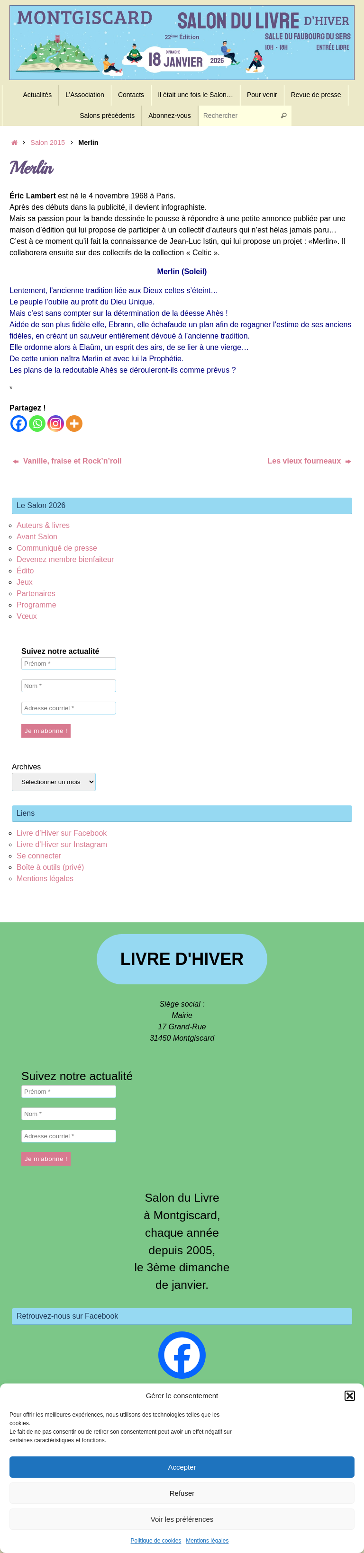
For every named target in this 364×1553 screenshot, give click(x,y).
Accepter (182, 1467)
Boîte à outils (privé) (50, 867)
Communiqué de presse (57, 548)
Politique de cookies (156, 1540)
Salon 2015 (47, 142)
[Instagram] (55, 423)
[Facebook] (18, 423)
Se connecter (39, 856)
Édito (25, 571)
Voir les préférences (182, 1519)
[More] (74, 423)
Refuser (182, 1493)
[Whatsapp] (37, 423)
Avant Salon (37, 537)
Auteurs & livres (43, 525)
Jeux (25, 582)
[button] (350, 1396)
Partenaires (36, 593)
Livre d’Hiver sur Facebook (62, 833)
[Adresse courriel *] (68, 708)
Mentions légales (207, 1540)
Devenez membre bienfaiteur (65, 559)
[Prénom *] (68, 663)
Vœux (27, 616)
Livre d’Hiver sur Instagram (62, 844)
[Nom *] (68, 685)
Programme (36, 605)
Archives (26, 767)
